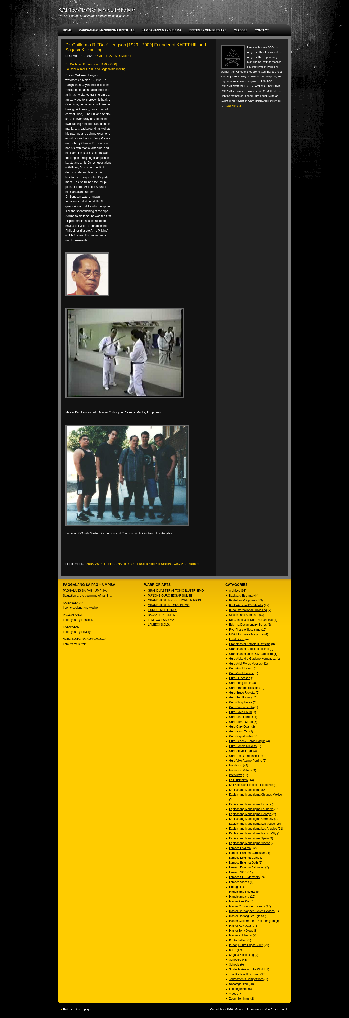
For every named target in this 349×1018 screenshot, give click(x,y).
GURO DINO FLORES (162, 610)
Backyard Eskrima (241, 595)
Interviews (235, 775)
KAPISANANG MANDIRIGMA (96, 9)
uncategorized (238, 989)
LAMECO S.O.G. (159, 624)
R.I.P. (232, 950)
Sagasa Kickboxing (186, 564)
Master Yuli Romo (240, 935)
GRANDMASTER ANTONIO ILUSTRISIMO (176, 590)
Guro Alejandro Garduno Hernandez (252, 658)
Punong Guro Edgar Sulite (246, 945)
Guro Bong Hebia (240, 683)
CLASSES (240, 30)
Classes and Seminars (243, 615)
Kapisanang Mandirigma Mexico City (252, 833)
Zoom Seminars (239, 998)
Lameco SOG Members (244, 877)
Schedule (235, 959)
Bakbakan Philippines (100, 564)
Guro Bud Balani (239, 697)
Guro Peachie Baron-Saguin (247, 741)
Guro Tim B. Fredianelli (244, 755)
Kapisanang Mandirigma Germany (251, 819)
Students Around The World (247, 969)
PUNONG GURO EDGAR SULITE (170, 595)
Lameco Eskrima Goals (244, 857)
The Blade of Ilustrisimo (244, 974)
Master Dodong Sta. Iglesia (246, 916)
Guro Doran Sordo (241, 722)
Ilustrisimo (235, 765)
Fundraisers (236, 639)
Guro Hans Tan (239, 731)
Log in (284, 1009)
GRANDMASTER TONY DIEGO (168, 605)
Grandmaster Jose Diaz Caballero (251, 654)
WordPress (271, 1009)
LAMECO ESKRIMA (161, 620)
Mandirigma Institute (242, 891)
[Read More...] (232, 105)
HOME (67, 30)
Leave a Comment (118, 55)
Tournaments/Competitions (246, 979)
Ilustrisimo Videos (240, 770)
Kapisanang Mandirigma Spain (249, 838)
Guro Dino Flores (240, 717)
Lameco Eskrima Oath (243, 862)
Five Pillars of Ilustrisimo (244, 629)
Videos (233, 993)
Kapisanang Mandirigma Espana (250, 804)
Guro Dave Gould (240, 712)
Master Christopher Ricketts (247, 906)
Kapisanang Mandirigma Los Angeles (253, 828)
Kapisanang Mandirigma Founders (251, 809)
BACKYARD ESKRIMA (162, 615)
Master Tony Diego (241, 930)
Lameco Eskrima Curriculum (247, 853)
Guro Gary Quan (240, 726)
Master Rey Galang (241, 925)
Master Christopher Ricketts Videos (252, 911)
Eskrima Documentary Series (248, 624)
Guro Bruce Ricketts (242, 692)
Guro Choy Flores (240, 702)
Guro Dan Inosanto (241, 707)
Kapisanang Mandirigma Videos (249, 843)
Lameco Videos (239, 882)
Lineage (234, 887)
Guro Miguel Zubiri (241, 736)
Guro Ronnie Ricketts (243, 746)
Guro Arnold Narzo (241, 668)
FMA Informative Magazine (246, 634)
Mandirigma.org (239, 896)
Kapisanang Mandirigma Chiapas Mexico (255, 794)
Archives (234, 590)
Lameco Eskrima (240, 848)
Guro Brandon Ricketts (243, 688)
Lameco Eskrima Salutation (246, 867)
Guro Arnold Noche (241, 673)
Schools (234, 964)
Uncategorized (238, 984)
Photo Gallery (238, 940)
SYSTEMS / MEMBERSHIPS (208, 30)
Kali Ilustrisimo (238, 780)
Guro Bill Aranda (239, 678)
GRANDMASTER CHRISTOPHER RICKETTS (177, 600)
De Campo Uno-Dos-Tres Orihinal (251, 620)
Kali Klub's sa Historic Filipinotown (251, 785)
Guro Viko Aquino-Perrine (245, 760)
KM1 (99, 55)
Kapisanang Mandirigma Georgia (250, 814)
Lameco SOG (238, 872)
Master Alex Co (239, 901)
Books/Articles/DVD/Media (246, 605)
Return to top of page (77, 1009)
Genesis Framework (248, 1009)
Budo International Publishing (248, 610)
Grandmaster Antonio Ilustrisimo (249, 644)
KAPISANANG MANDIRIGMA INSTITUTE (106, 30)
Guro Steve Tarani (241, 751)
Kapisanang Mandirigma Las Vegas (252, 823)
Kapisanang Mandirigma (244, 789)
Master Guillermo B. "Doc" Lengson (144, 564)
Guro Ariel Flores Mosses (245, 663)
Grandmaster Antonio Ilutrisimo (249, 649)
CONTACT (262, 30)
